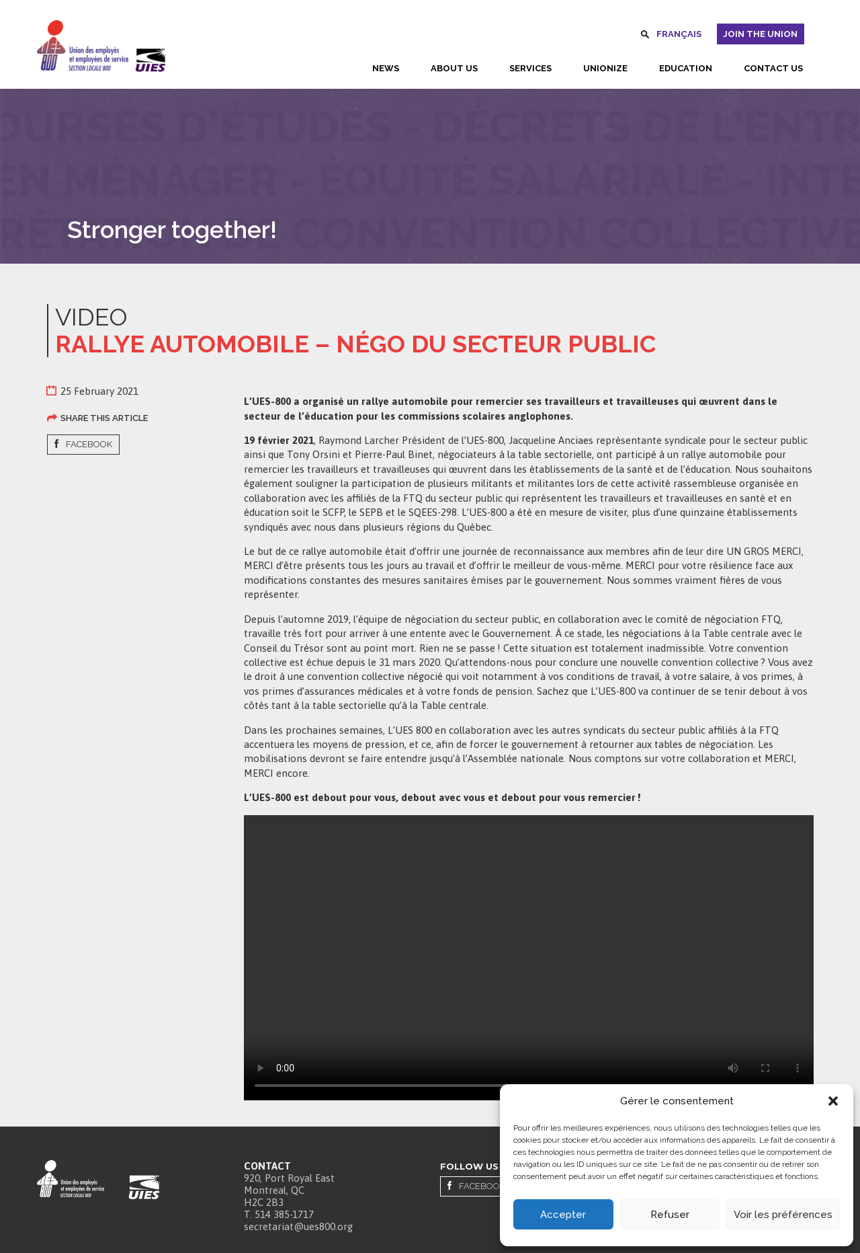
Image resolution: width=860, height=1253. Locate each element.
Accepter (563, 1215)
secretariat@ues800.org (298, 1226)
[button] (833, 1101)
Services (530, 68)
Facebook (89, 444)
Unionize (605, 68)
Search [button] (645, 36)
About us (454, 68)
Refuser (669, 1215)
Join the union (760, 34)
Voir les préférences (783, 1215)
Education (685, 68)
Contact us (773, 68)
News (385, 68)
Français (678, 34)
